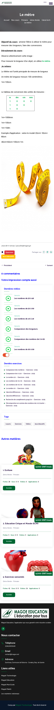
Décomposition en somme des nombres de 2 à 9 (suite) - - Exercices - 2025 (26, 404)
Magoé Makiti (6, 689)
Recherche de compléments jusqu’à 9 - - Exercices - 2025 (25, 399)
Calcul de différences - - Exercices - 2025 (20, 392)
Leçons (8, 424)
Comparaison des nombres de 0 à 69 (29, 339)
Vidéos (28, 424)
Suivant (49, 265)
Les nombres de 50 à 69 (24, 308)
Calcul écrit (46, 20)
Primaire (24, 20)
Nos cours (15, 20)
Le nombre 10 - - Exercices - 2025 (17, 388)
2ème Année (35, 20)
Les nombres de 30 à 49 (24, 298)
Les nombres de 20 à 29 (24, 319)
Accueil (6, 20)
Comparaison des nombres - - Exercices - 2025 (22, 370)
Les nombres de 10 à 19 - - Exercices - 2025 (20, 381)
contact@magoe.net (12, 654)
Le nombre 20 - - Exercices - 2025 (17, 377)
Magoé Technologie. (24, 705)
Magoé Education (7, 680)
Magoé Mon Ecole (8, 684)
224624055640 (10, 646)
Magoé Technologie (8, 675)
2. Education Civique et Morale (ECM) (20, 523)
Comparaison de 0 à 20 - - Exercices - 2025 (20, 373)
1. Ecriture (7, 470)
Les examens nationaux (10, 693)
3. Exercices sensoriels (13, 577)
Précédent (6, 265)
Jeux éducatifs (40, 424)
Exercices (18, 424)
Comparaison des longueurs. (26, 329)
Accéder (9, 488)
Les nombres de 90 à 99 (24, 349)
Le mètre (27, 22)
